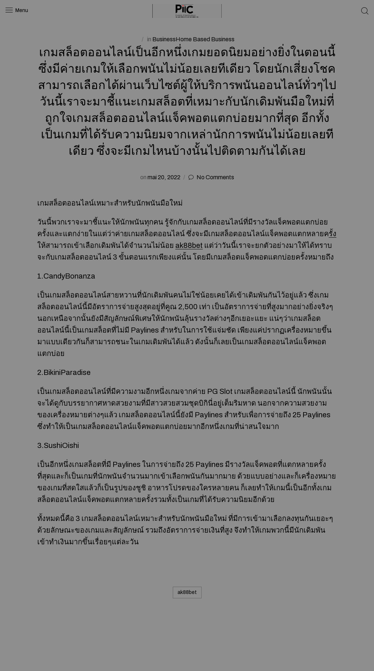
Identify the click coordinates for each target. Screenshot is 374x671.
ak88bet (189, 245)
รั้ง (332, 234)
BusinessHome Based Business (193, 39)
